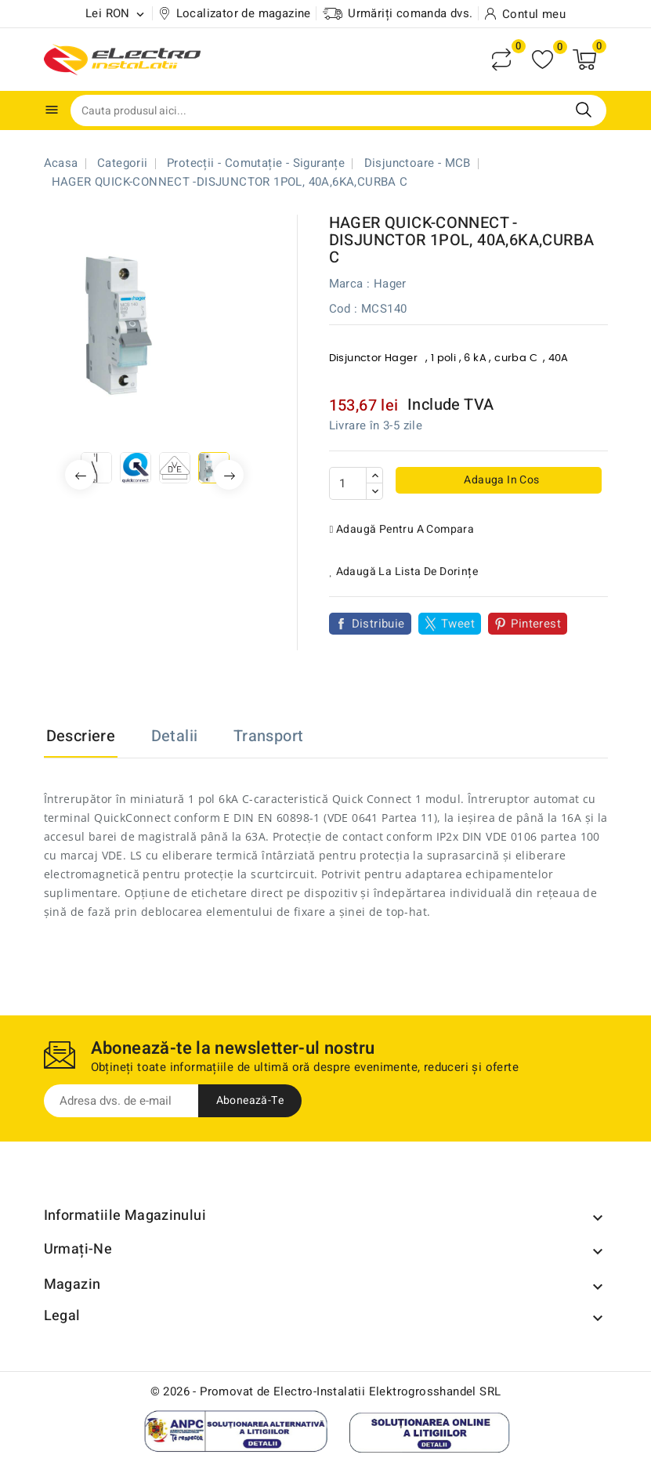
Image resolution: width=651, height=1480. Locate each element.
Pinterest (536, 623)
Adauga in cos (500, 480)
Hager (390, 283)
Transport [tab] (268, 736)
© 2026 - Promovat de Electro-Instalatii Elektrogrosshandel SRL (325, 1391)
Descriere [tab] (81, 736)
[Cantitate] (348, 483)
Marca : (350, 283)
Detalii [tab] (174, 736)
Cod (340, 308)
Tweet (458, 623)
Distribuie (378, 623)
